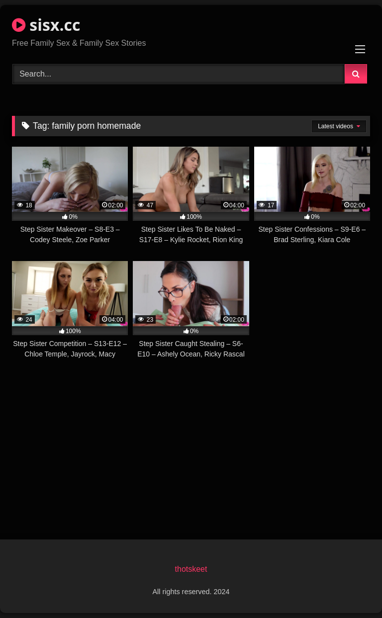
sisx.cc (46, 24)
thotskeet (191, 569)
